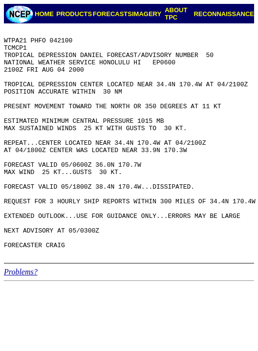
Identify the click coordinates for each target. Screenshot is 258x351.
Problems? (21, 317)
